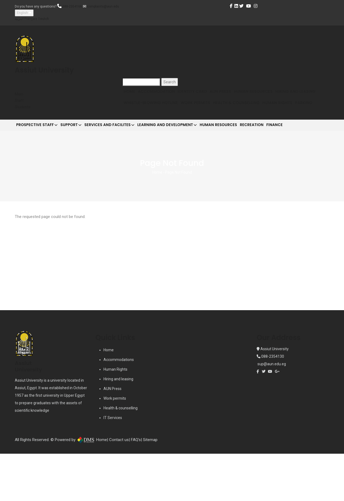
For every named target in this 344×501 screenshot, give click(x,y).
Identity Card (205, 96)
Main (19, 94)
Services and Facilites (126, 168)
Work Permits (251, 116)
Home (132, 96)
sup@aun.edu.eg (271, 411)
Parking (172, 137)
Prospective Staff (40, 168)
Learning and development (190, 168)
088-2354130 (272, 404)
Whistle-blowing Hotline (202, 116)
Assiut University (274, 396)
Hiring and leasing (118, 426)
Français (30, 19)
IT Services (112, 465)
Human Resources (276, 96)
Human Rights (141, 137)
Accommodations (118, 407)
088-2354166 (72, 6)
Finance (316, 167)
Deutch (43, 19)
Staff (19, 100)
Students (23, 107)
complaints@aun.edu (103, 6)
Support (81, 168)
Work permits (114, 446)
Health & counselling (120, 455)
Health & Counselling (298, 116)
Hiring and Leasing (146, 116)
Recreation (288, 167)
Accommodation (164, 96)
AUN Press (238, 96)
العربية (19, 19)
